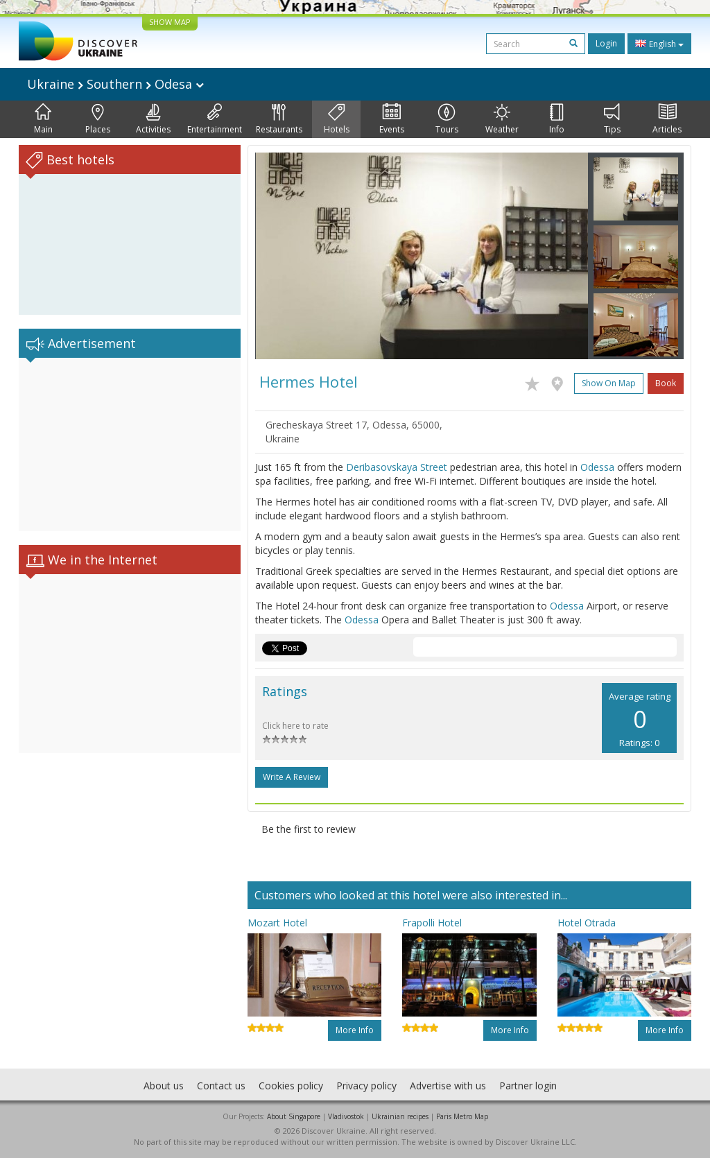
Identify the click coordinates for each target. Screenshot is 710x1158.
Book (665, 383)
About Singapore (293, 1116)
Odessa (597, 467)
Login (606, 43)
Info (556, 119)
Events (391, 119)
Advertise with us (448, 1085)
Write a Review (291, 777)
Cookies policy (291, 1085)
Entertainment (214, 119)
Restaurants (279, 119)
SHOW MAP (170, 22)
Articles (667, 119)
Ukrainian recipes (400, 1116)
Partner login (528, 1085)
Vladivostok (346, 1116)
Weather (502, 119)
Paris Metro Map (462, 1116)
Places (97, 119)
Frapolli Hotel (432, 922)
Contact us (221, 1085)
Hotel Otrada (586, 922)
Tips (612, 119)
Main (43, 119)
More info (355, 1030)
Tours (446, 119)
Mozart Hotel (277, 922)
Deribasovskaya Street (396, 467)
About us (164, 1085)
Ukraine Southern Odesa (115, 84)
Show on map (609, 383)
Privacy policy (366, 1085)
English (659, 43)
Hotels (336, 119)
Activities (153, 119)
